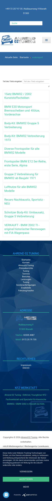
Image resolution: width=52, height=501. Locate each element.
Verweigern (26, 471)
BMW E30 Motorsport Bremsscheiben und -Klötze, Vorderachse (22, 110)
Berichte (26, 276)
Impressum (26, 365)
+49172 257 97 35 (14, 9)
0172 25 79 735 (29, 339)
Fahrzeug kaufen (26, 290)
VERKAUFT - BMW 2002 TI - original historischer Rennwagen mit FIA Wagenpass (24, 228)
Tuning (26, 271)
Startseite (26, 260)
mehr (26, 487)
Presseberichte (26, 268)
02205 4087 (29, 335)
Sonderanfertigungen (26, 285)
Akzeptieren (26, 479)
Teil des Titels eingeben (12, 81)
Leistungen (26, 279)
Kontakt (26, 262)
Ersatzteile (26, 288)
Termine (26, 274)
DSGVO (26, 368)
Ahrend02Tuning (26, 265)
